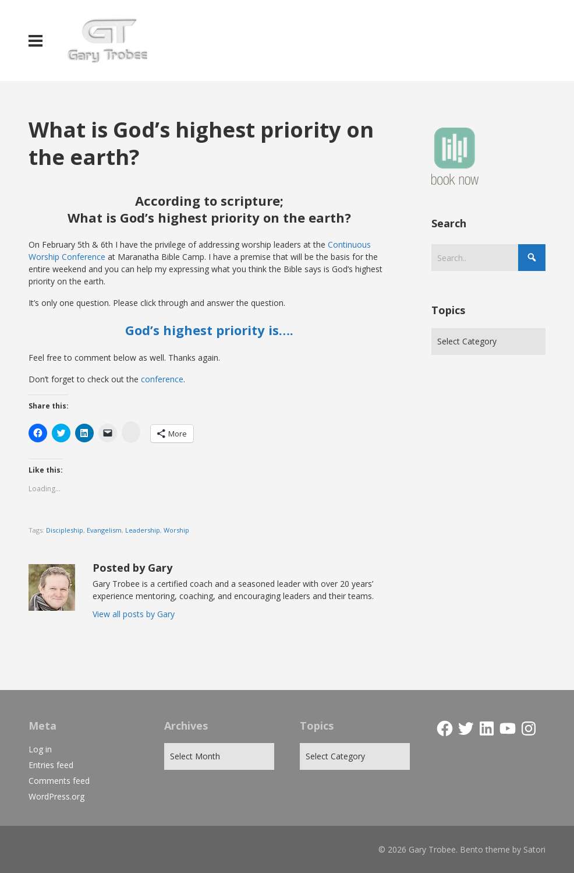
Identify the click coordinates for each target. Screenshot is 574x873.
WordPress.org (56, 796)
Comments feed (59, 780)
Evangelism (104, 530)
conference (162, 379)
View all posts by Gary (134, 613)
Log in (40, 749)
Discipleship (64, 530)
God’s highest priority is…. (209, 330)
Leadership (142, 530)
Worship (176, 530)
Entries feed (51, 764)
